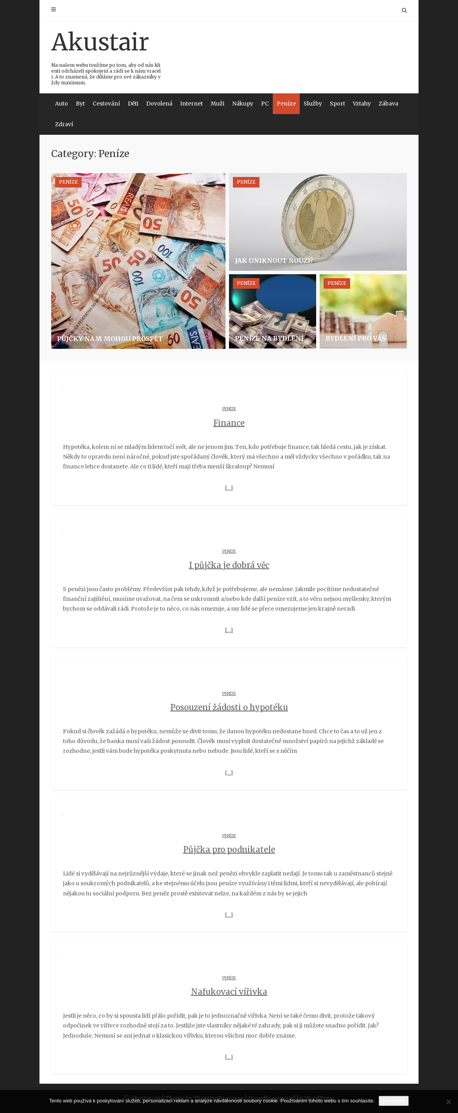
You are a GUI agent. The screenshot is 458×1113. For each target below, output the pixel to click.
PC (265, 103)
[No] (448, 1102)
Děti (133, 103)
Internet (191, 103)
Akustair (106, 56)
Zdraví (64, 124)
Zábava (388, 103)
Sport (337, 103)
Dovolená (159, 103)
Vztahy (362, 103)
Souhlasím (394, 1101)
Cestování (106, 103)
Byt (80, 103)
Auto (61, 103)
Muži (217, 103)
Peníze (286, 103)
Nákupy (242, 103)
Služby (313, 103)
